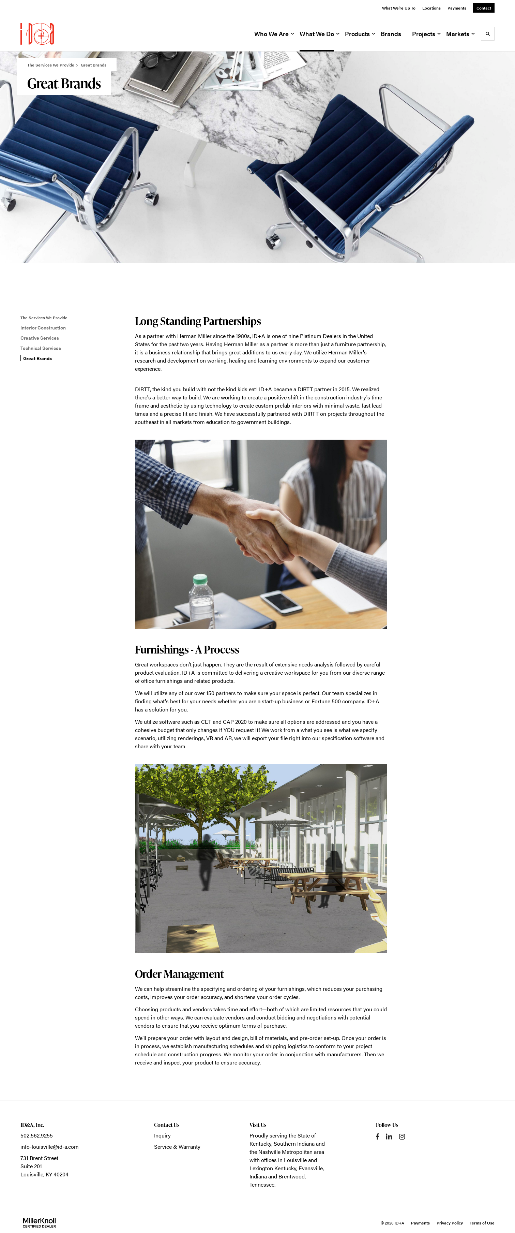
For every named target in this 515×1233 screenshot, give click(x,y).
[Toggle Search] (488, 34)
